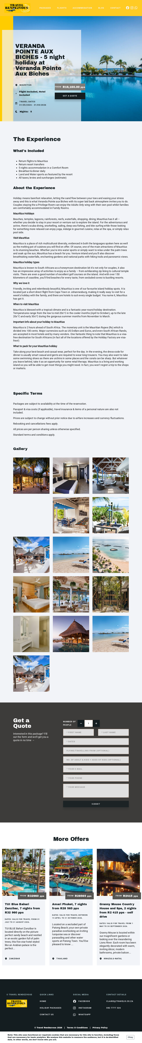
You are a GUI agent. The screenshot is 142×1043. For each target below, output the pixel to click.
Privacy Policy (100, 1028)
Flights (62, 8)
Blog (101, 8)
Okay (130, 1037)
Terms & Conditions (77, 1028)
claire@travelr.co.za (119, 1001)
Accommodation (82, 8)
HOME (43, 1001)
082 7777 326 (113, 1008)
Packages (45, 8)
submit (96, 804)
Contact (115, 8)
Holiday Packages (50, 1008)
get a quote (70, 96)
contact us (47, 1014)
